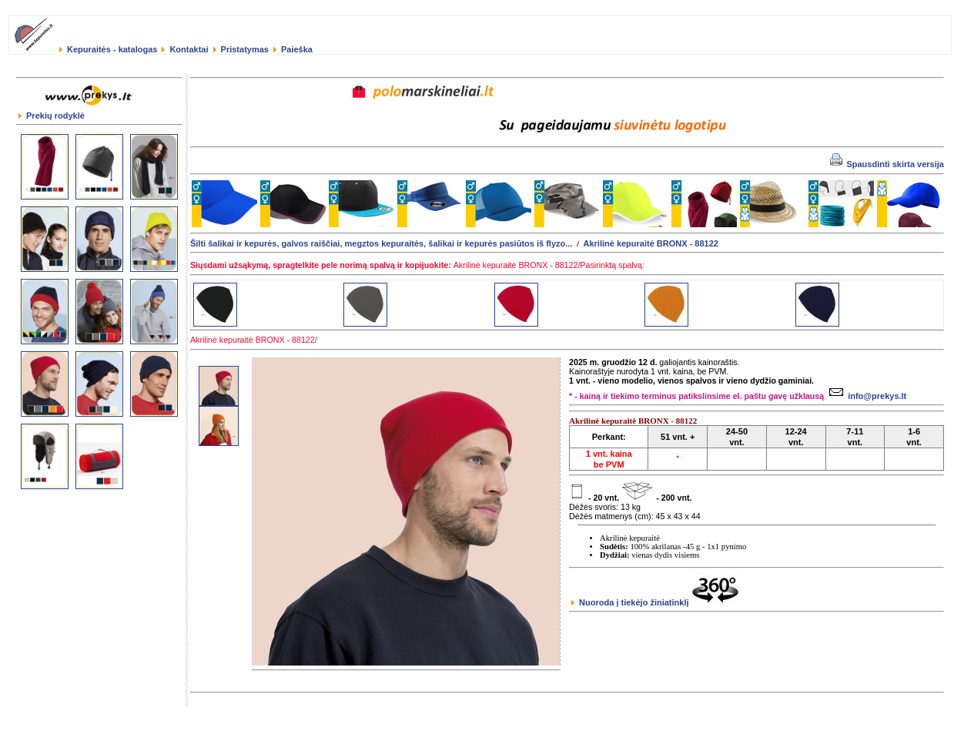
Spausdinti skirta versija (887, 164)
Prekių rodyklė (51, 115)
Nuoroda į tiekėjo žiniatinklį (655, 602)
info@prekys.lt (865, 396)
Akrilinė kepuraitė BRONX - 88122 (650, 243)
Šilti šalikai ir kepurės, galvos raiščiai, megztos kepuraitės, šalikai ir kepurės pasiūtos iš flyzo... (381, 243)
